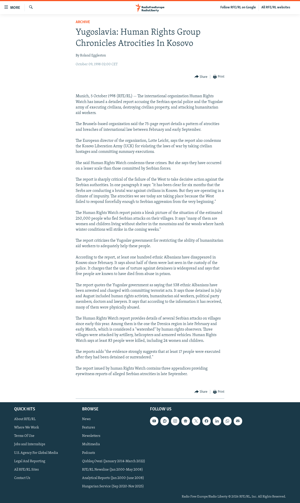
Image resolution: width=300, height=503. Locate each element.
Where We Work (26, 428)
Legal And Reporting (29, 461)
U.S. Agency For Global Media (36, 453)
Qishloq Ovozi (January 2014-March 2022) (113, 461)
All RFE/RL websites (275, 7)
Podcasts (88, 453)
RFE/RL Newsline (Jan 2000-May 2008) (112, 469)
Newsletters (91, 436)
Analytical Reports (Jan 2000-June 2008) (113, 478)
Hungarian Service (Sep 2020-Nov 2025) (113, 486)
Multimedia (91, 444)
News (86, 419)
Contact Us (22, 478)
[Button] (201, 77)
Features (88, 428)
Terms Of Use (24, 436)
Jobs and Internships (29, 444)
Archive (83, 22)
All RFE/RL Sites (26, 469)
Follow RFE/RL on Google (238, 7)
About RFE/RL (25, 419)
